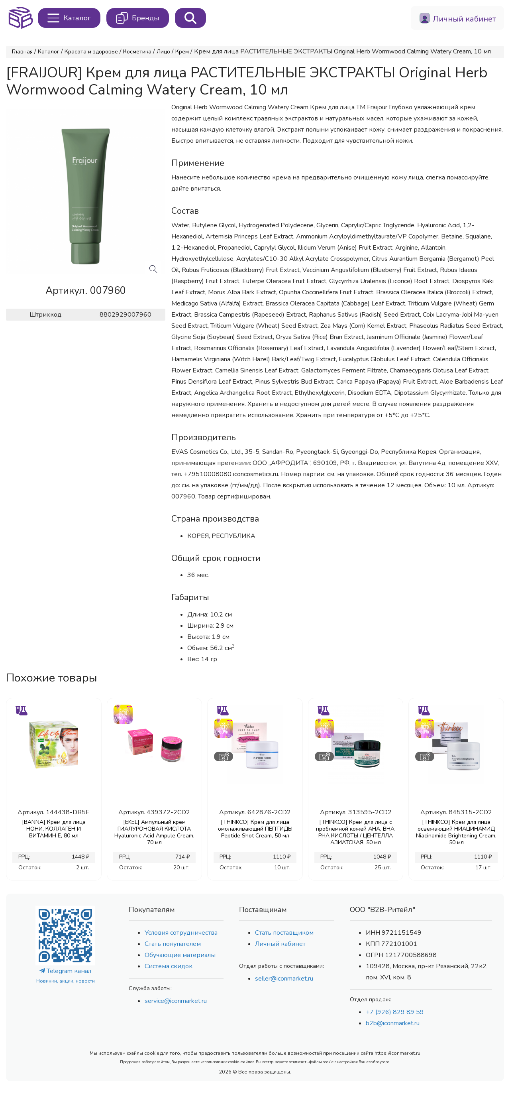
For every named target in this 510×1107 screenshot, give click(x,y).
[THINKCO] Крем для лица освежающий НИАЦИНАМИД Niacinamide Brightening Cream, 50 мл (456, 832)
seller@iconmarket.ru (284, 978)
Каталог (48, 51)
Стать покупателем (173, 944)
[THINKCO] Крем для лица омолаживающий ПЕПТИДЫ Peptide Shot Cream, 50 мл (255, 829)
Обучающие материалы (180, 955)
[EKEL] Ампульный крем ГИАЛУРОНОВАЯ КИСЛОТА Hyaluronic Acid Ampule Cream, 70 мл (154, 832)
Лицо (163, 51)
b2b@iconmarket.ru (393, 1023)
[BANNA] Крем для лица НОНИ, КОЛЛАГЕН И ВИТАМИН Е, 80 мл (54, 829)
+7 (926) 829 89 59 (395, 1012)
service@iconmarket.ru (176, 1001)
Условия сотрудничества (181, 932)
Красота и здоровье (91, 51)
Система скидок (168, 966)
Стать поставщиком (284, 932)
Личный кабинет (280, 944)
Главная (22, 51)
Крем (182, 51)
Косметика (137, 51)
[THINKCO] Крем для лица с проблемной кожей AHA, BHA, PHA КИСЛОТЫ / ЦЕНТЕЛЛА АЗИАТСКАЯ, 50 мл (356, 832)
